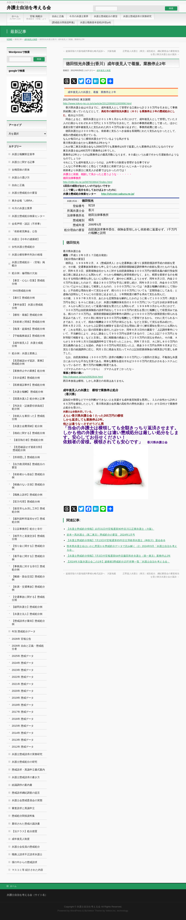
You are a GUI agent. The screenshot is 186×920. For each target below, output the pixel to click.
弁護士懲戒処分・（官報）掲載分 (28, 264)
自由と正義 (18, 185)
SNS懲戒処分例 (22, 290)
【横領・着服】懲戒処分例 (27, 314)
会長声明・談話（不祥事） (27, 223)
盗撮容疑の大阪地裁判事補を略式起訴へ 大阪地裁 (89, 51)
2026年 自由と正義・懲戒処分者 (28, 647)
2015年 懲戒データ (23, 725)
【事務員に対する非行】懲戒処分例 (28, 568)
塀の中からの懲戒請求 (24, 862)
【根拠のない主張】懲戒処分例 (28, 486)
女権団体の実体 (21, 169)
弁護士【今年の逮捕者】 (26, 239)
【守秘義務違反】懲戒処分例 (28, 335)
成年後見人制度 (30, 39)
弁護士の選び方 (21, 177)
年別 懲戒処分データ (23, 631)
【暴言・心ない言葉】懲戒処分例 (28, 282)
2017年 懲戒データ (23, 711)
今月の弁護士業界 (22, 208)
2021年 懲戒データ (23, 683)
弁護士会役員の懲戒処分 (26, 846)
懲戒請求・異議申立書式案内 (28, 769)
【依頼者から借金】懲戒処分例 (28, 476)
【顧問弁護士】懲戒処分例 (27, 606)
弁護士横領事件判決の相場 (27, 254)
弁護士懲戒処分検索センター (28, 216)
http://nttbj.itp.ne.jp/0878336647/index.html (87, 182)
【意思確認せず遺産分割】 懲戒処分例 (28, 449)
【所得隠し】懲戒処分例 (26, 457)
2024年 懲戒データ (23, 662)
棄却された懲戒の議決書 (26, 823)
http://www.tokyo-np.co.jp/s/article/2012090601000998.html (97, 103)
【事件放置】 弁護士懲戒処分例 (27, 306)
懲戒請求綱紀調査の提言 (26, 792)
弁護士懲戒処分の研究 (24, 761)
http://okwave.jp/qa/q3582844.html (83, 376)
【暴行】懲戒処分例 (23, 297)
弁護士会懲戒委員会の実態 (27, 800)
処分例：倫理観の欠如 (24, 273)
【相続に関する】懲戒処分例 (28, 433)
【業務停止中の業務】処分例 (28, 370)
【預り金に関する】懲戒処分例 (28, 547)
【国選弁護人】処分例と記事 (28, 398)
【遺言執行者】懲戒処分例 (28, 439)
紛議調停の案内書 (22, 784)
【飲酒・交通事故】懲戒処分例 (28, 588)
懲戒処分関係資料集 (23, 815)
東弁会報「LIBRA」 (23, 200)
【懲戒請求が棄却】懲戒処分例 (28, 622)
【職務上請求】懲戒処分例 (27, 494)
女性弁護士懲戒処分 (23, 246)
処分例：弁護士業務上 (24, 353)
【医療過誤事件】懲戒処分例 (28, 384)
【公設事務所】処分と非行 (27, 528)
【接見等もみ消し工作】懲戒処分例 (28, 510)
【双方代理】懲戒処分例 (26, 501)
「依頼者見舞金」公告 (24, 231)
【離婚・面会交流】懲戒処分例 (28, 578)
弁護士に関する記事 (23, 162)
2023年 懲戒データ (23, 669)
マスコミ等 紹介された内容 (27, 869)
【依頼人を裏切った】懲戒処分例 (28, 417)
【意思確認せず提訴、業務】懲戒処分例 (28, 362)
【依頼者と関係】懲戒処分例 (28, 321)
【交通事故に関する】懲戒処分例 (28, 598)
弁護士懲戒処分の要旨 (24, 192)
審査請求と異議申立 (23, 808)
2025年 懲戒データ (23, 655)
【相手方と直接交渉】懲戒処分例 (28, 537)
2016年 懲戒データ (23, 718)
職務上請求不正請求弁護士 (27, 854)
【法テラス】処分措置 (24, 831)
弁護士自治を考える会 (29, 7)
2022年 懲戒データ (23, 676)
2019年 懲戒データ (23, 697)
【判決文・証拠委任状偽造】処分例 (28, 407)
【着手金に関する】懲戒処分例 (28, 558)
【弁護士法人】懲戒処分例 (27, 613)
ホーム (13, 886)
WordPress (76, 910)
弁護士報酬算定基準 (23, 154)
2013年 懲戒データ (23, 739)
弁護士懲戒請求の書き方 (26, 777)
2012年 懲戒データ (23, 746)
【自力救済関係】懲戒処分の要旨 (28, 466)
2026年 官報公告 (21, 638)
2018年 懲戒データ (23, 704)
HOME (9, 39)
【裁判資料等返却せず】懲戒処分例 (28, 520)
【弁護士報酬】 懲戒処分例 (27, 391)
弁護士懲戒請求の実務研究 (27, 754)
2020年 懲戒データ (23, 690)
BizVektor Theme (93, 910)
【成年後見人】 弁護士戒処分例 (27, 344)
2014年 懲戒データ (23, 732)
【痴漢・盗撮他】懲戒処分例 (28, 328)
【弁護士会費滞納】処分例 (27, 426)
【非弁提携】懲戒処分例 (26, 377)
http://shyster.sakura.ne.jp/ (117, 193)
